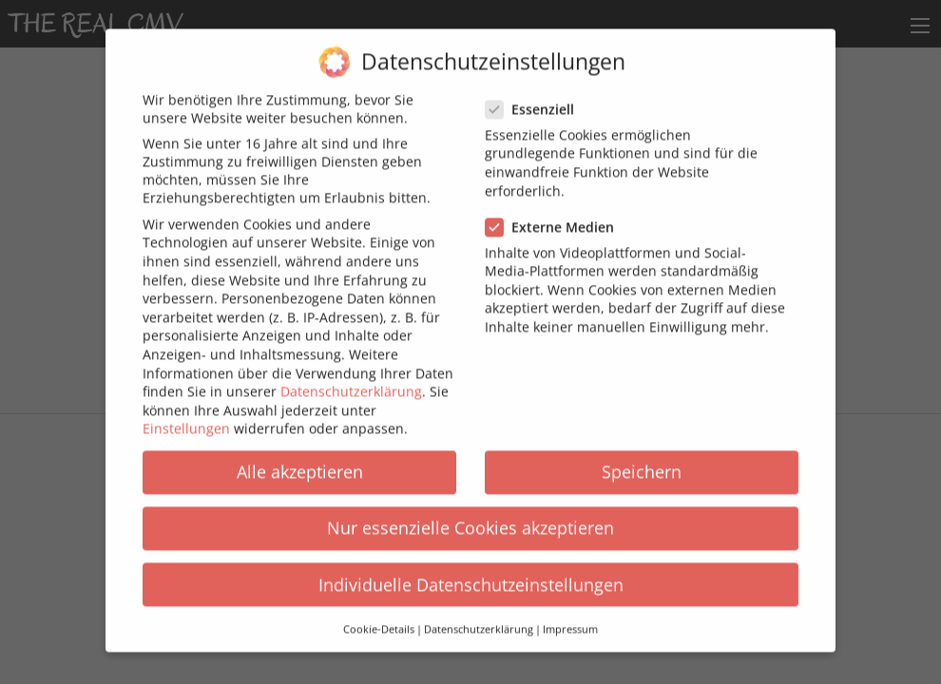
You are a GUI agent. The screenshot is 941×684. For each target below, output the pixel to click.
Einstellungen (186, 417)
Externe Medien (555, 215)
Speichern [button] (642, 460)
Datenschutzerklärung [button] (478, 618)
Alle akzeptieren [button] (300, 460)
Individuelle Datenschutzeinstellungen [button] (471, 572)
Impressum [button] (570, 618)
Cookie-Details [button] (378, 618)
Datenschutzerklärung (351, 380)
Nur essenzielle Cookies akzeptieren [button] (470, 516)
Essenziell (535, 98)
